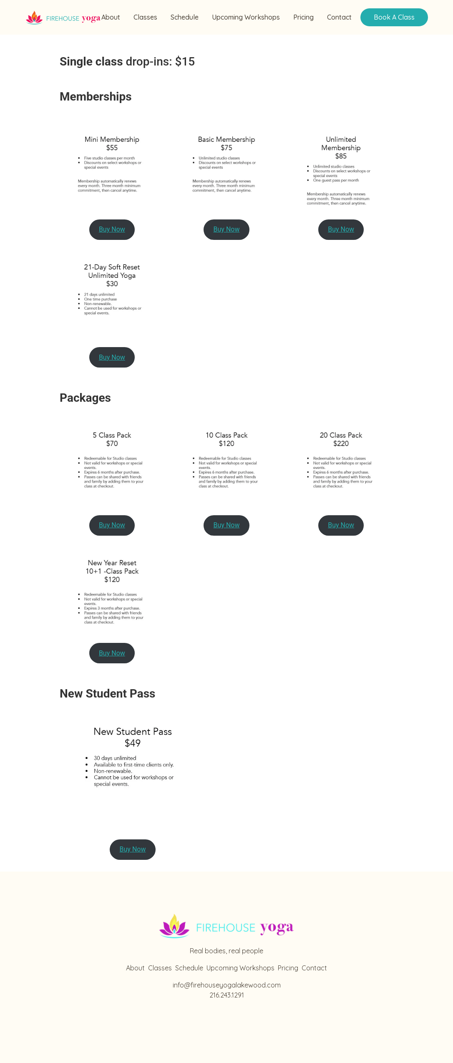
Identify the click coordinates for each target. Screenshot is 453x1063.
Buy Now (112, 229)
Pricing (303, 17)
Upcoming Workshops (246, 17)
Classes (145, 17)
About (110, 17)
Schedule (185, 17)
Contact (339, 17)
